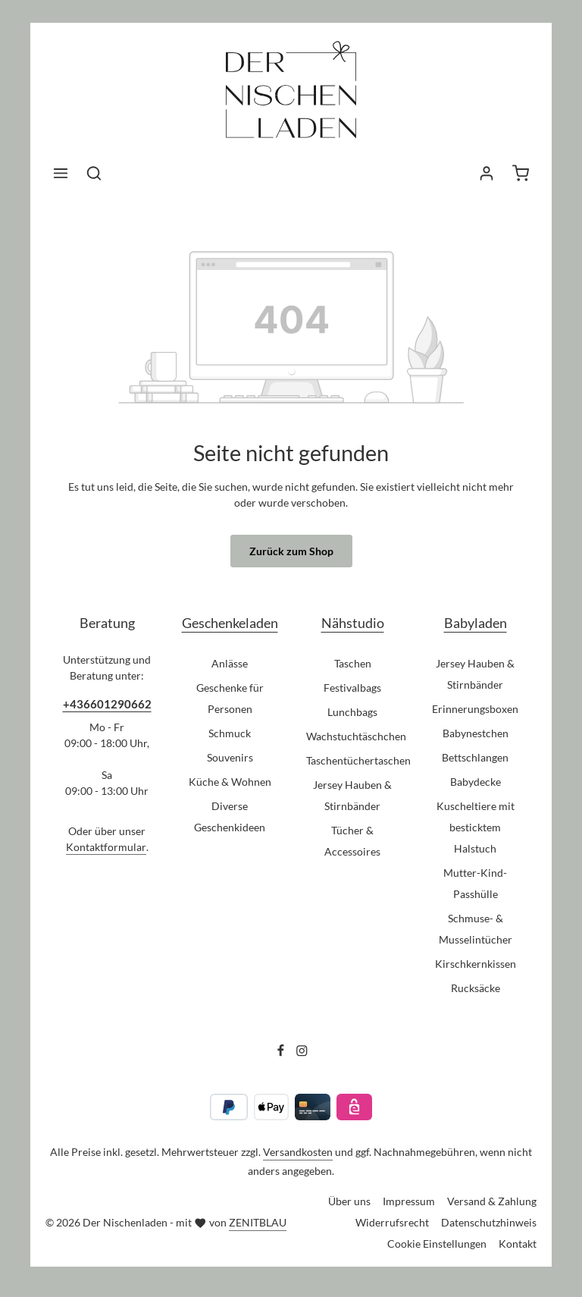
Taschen (352, 663)
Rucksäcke (475, 987)
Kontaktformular (106, 846)
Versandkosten (298, 1151)
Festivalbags (352, 687)
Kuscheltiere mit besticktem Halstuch (475, 827)
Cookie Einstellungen (437, 1243)
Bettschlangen (475, 757)
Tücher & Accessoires (352, 841)
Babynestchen (475, 733)
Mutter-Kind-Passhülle (475, 883)
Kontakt (518, 1243)
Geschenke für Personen (230, 698)
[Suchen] (94, 173)
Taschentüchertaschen (358, 760)
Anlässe (229, 663)
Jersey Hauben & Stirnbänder (352, 795)
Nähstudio (352, 622)
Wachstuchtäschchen (356, 736)
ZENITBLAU (257, 1222)
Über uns (349, 1201)
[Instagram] (302, 1052)
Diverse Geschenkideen (229, 816)
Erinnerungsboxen (475, 708)
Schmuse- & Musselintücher (475, 929)
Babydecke (475, 781)
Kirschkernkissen (475, 963)
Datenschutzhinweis (489, 1222)
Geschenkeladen (230, 622)
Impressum (409, 1201)
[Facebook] (281, 1052)
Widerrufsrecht (392, 1222)
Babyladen (475, 622)
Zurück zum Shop (291, 551)
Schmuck (229, 733)
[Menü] (60, 173)
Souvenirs (230, 757)
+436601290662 (107, 704)
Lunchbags (352, 711)
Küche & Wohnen (230, 781)
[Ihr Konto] (486, 173)
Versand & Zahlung (492, 1201)
